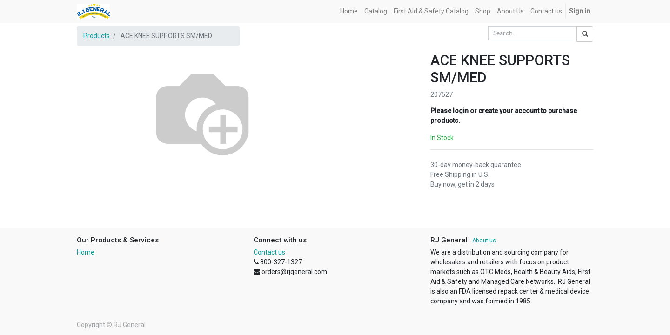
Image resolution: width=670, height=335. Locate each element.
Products (96, 36)
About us (484, 240)
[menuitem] (349, 11)
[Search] (584, 34)
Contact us (269, 252)
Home (85, 252)
